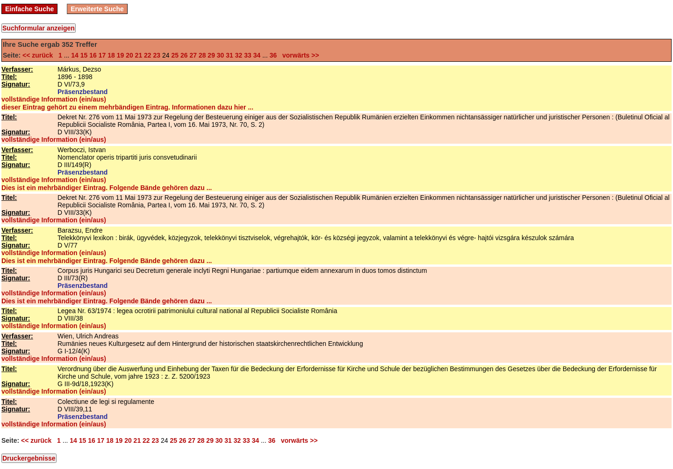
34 (257, 55)
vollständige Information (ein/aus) (53, 99)
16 (93, 55)
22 (147, 55)
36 (273, 55)
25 (175, 55)
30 (220, 55)
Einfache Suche (29, 9)
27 (193, 55)
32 (239, 55)
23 (157, 55)
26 (184, 55)
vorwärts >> (299, 55)
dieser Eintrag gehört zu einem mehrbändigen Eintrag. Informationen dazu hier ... (127, 107)
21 (139, 55)
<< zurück (39, 55)
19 (120, 55)
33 (247, 55)
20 (129, 55)
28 (202, 55)
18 (111, 55)
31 (229, 55)
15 (84, 55)
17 (102, 55)
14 (75, 55)
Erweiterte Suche (97, 9)
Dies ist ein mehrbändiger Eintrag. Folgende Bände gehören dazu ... (106, 187)
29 (211, 55)
